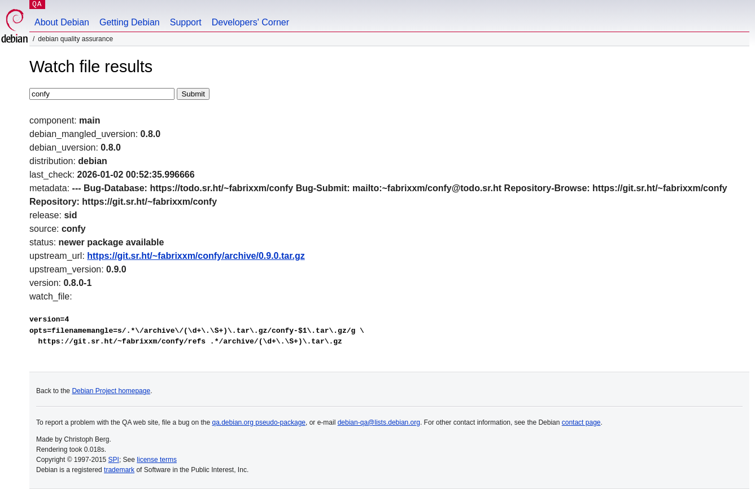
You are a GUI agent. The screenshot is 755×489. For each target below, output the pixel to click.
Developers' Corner (250, 22)
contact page (581, 422)
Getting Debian (129, 22)
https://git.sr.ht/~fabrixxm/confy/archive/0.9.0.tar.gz (195, 256)
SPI (113, 460)
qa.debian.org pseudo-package (259, 422)
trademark (119, 470)
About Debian (61, 22)
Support (186, 22)
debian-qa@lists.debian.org (379, 422)
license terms (157, 460)
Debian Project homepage (111, 391)
